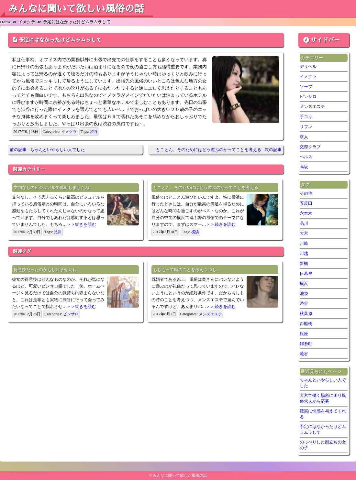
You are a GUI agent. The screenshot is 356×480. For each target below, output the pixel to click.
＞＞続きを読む (81, 224)
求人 (304, 136)
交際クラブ (310, 146)
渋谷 (94, 131)
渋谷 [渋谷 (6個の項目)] (304, 303)
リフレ (306, 126)
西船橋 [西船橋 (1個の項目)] (306, 323)
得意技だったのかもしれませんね (45, 269)
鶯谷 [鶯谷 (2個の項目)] (304, 353)
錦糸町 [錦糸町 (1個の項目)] (306, 343)
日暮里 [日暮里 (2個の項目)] (306, 273)
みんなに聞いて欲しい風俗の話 (76, 9)
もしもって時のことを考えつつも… (186, 269)
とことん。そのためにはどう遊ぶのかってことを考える (205, 187)
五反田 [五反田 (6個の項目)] (306, 203)
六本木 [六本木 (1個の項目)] (306, 213)
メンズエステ (210, 314)
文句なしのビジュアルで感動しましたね (51, 187)
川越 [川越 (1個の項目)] (304, 253)
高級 (304, 166)
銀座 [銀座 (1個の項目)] (304, 333)
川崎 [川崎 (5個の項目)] (304, 243)
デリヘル (308, 66)
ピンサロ (71, 314)
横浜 (195, 232)
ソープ (306, 86)
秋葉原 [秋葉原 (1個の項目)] (306, 313)
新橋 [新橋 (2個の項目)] (304, 263)
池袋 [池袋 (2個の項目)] (304, 293)
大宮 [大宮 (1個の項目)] (304, 233)
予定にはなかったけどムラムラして (59, 40)
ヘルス (306, 156)
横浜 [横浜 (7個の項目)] (304, 283)
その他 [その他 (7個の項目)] (306, 193)
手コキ (306, 116)
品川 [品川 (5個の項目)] (304, 223)
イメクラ (69, 131)
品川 (57, 232)
